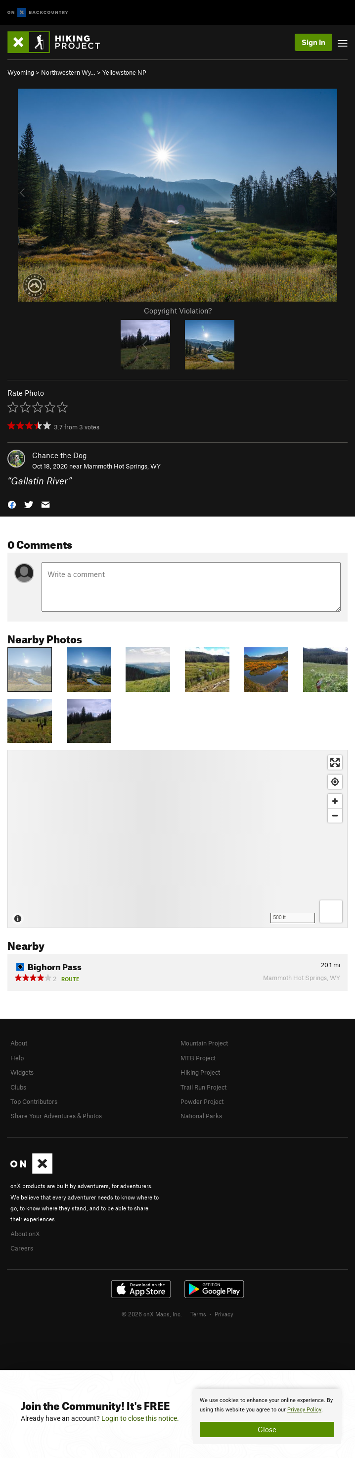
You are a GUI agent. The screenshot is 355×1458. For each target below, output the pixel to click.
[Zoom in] (335, 801)
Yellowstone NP (124, 72)
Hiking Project (200, 1072)
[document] (267, 1416)
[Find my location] (335, 782)
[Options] (331, 911)
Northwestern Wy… (68, 72)
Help (17, 1058)
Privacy (224, 1313)
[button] (11, 504)
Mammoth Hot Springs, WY (122, 466)
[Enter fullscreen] (335, 762)
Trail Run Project (203, 1087)
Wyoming (20, 72)
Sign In (313, 42)
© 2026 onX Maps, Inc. (152, 1313)
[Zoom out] (335, 815)
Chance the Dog (59, 455)
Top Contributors (33, 1101)
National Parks (201, 1116)
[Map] (177, 839)
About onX (25, 1234)
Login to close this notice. (140, 1418)
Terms (198, 1313)
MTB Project (198, 1058)
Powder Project (201, 1101)
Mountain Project (204, 1043)
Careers (21, 1248)
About (18, 1043)
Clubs (18, 1087)
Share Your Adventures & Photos (56, 1116)
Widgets (22, 1072)
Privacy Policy (304, 1409)
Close (267, 1429)
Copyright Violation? (178, 310)
